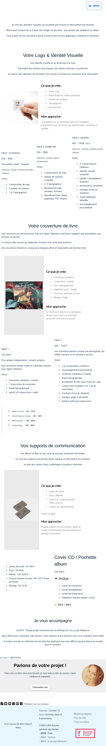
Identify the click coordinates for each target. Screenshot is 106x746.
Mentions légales (83, 713)
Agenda (43, 710)
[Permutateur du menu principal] (94, 6)
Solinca (51, 737)
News (42, 714)
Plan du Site (80, 717)
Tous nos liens (81, 721)
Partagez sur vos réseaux (36, 704)
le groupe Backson (57, 741)
